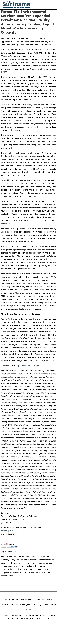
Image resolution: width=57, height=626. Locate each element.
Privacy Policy (49, 604)
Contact (28, 609)
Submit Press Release (43, 599)
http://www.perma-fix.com (27, 365)
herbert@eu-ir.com (9, 531)
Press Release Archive (21, 599)
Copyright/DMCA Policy (30, 604)
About (7, 599)
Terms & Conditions (9, 604)
